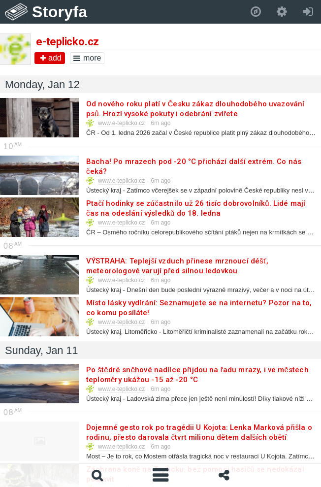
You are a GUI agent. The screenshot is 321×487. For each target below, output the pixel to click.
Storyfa (60, 12)
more (87, 58)
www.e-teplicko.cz (121, 123)
